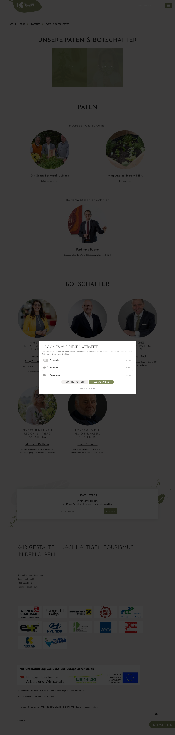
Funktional (55, 375)
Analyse (54, 368)
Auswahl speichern (75, 382)
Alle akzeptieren (101, 382)
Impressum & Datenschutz (87, 388)
